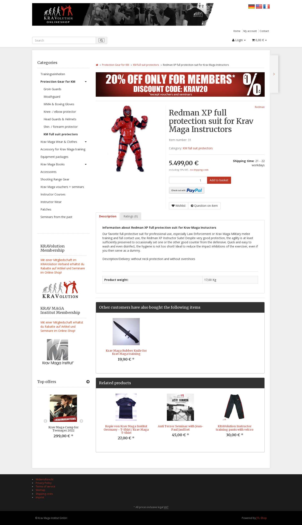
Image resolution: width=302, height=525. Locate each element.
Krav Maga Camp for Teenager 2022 (63, 428)
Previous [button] (45, 421)
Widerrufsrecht (44, 479)
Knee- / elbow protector (60, 112)
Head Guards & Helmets (60, 119)
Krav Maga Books (64, 164)
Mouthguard (52, 97)
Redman (260, 107)
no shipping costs (199, 169)
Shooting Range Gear (54, 179)
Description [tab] (107, 216)
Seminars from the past (56, 217)
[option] (63, 420)
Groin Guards (52, 89)
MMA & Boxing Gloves (59, 104)
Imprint (40, 497)
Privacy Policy (44, 483)
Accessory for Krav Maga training (62, 149)
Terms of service (45, 486)
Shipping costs (44, 494)
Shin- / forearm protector (61, 127)
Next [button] (81, 421)
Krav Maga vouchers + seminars (62, 187)
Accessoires (48, 172)
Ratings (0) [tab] (130, 216)
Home (236, 31)
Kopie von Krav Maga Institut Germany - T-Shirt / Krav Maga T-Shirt (126, 429)
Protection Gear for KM (64, 81)
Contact (264, 31)
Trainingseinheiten (52, 74)
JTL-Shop (262, 518)
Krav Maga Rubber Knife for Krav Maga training (126, 352)
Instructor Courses (52, 194)
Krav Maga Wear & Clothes (64, 142)
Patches (45, 209)
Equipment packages (54, 157)
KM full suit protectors (61, 134)
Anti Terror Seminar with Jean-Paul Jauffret (180, 427)
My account (250, 31)
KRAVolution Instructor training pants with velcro (234, 427)
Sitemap (40, 490)
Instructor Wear (51, 202)
